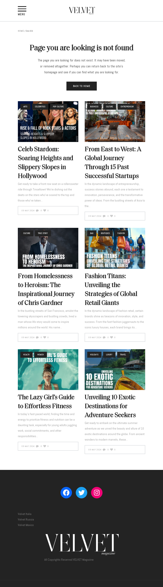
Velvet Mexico (26, 525)
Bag (91, 233)
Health (26, 354)
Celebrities (40, 106)
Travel (123, 354)
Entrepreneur (127, 106)
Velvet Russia (26, 519)
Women (40, 354)
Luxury (109, 354)
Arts (25, 106)
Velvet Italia (24, 514)
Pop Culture (58, 106)
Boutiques (105, 233)
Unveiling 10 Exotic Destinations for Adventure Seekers (110, 406)
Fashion (121, 233)
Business (94, 106)
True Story (43, 233)
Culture (109, 106)
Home (21, 31)
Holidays (94, 354)
